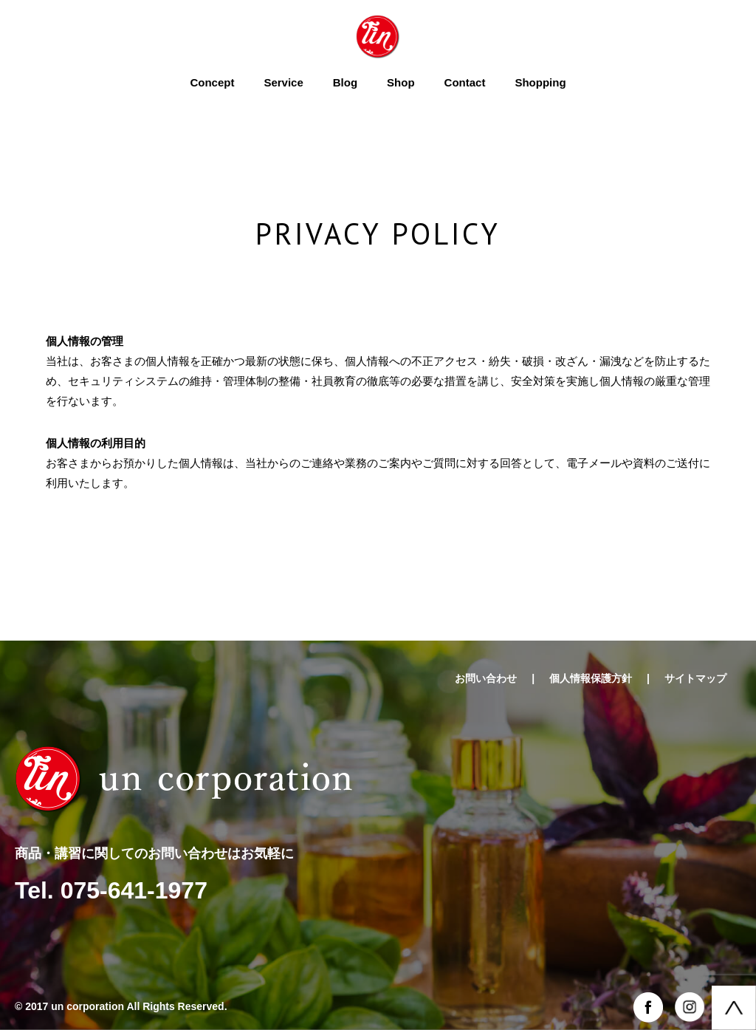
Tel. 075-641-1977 (111, 890)
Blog (345, 82)
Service (283, 82)
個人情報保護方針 (590, 678)
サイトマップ (695, 678)
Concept (212, 82)
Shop (401, 82)
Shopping (540, 82)
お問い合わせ (486, 678)
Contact (465, 82)
